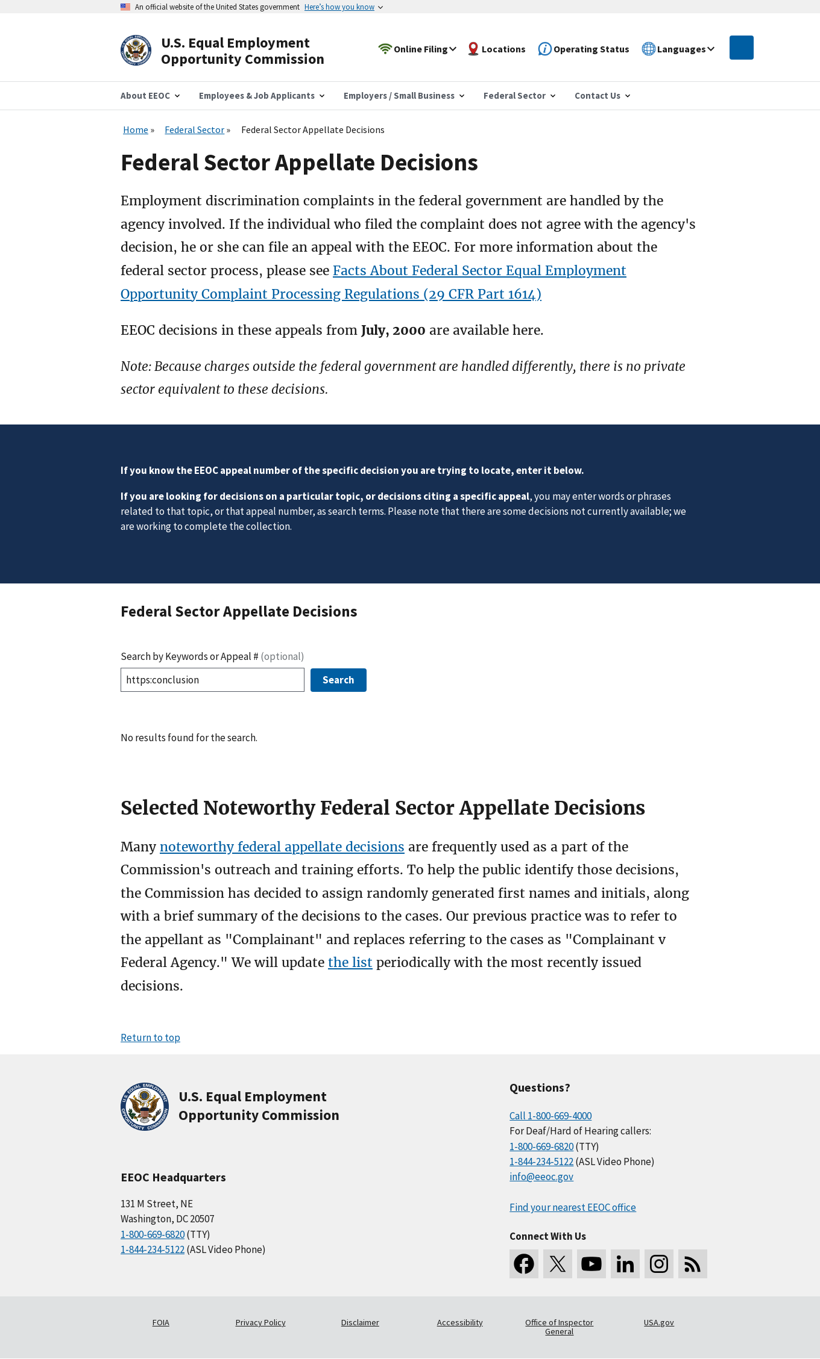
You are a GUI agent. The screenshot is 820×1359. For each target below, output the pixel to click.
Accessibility (460, 1322)
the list (350, 962)
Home (135, 129)
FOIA (161, 1322)
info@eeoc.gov (541, 1176)
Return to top (150, 1037)
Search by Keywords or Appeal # (212, 656)
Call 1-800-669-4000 (550, 1115)
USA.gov (659, 1322)
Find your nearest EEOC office (572, 1207)
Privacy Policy (261, 1322)
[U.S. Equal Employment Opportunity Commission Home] (236, 51)
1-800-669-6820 (152, 1234)
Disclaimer (360, 1322)
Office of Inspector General (559, 1327)
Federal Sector (194, 129)
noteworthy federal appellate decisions (282, 847)
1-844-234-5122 (152, 1249)
